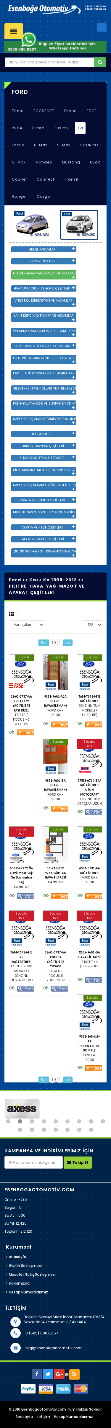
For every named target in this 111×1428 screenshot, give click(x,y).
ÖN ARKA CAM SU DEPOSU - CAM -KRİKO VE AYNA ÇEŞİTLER (44, 332)
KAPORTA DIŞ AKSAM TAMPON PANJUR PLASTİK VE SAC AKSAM (44, 420)
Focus (18, 145)
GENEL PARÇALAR (51, 249)
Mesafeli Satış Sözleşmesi (32, 1274)
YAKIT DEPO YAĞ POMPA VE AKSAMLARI (44, 317)
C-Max (19, 162)
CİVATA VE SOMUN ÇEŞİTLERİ (47, 500)
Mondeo (44, 162)
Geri (43, 642)
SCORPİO (89, 145)
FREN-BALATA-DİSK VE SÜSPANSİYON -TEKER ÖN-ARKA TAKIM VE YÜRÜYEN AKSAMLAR (44, 405)
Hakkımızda (19, 1283)
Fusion (61, 127)
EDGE (92, 110)
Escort (70, 110)
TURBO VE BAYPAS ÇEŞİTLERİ (47, 446)
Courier (19, 179)
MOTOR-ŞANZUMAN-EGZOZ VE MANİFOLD (44, 514)
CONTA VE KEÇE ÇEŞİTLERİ (48, 527)
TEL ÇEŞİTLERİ (53, 433)
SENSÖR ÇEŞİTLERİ (51, 261)
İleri (68, 642)
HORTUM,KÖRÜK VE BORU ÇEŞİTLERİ (44, 288)
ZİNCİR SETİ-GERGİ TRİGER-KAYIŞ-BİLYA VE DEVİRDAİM (44, 553)
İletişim (43, 1416)
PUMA (17, 127)
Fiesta (38, 127)
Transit (71, 179)
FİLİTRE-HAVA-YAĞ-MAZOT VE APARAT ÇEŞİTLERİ (44, 275)
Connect (45, 179)
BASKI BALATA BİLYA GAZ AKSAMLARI (44, 345)
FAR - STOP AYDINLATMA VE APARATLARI (44, 375)
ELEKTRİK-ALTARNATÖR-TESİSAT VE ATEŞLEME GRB (44, 360)
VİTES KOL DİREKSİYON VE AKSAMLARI (45, 302)
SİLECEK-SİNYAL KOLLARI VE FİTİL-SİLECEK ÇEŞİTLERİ (44, 390)
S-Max (63, 145)
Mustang (71, 162)
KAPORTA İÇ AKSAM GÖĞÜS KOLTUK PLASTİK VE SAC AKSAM (44, 486)
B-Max (40, 145)
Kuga (95, 162)
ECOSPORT (43, 110)
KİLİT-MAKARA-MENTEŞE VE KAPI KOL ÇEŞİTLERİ (44, 471)
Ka (80, 127)
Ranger (19, 196)
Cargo (43, 196)
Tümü (18, 110)
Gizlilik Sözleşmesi (25, 1265)
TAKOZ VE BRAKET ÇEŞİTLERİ (47, 539)
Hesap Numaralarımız (28, 1292)
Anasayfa (17, 1256)
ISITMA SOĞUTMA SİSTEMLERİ (47, 457)
